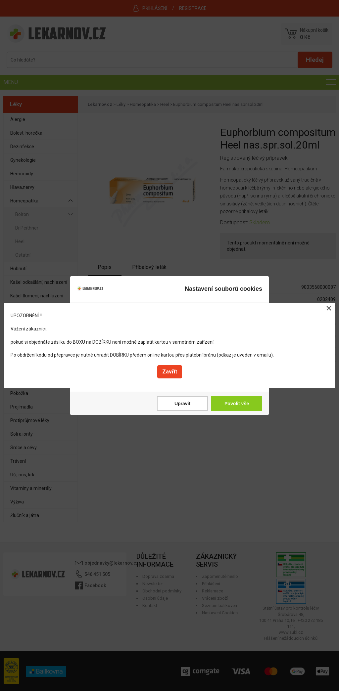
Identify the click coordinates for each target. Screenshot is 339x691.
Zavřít (169, 371)
